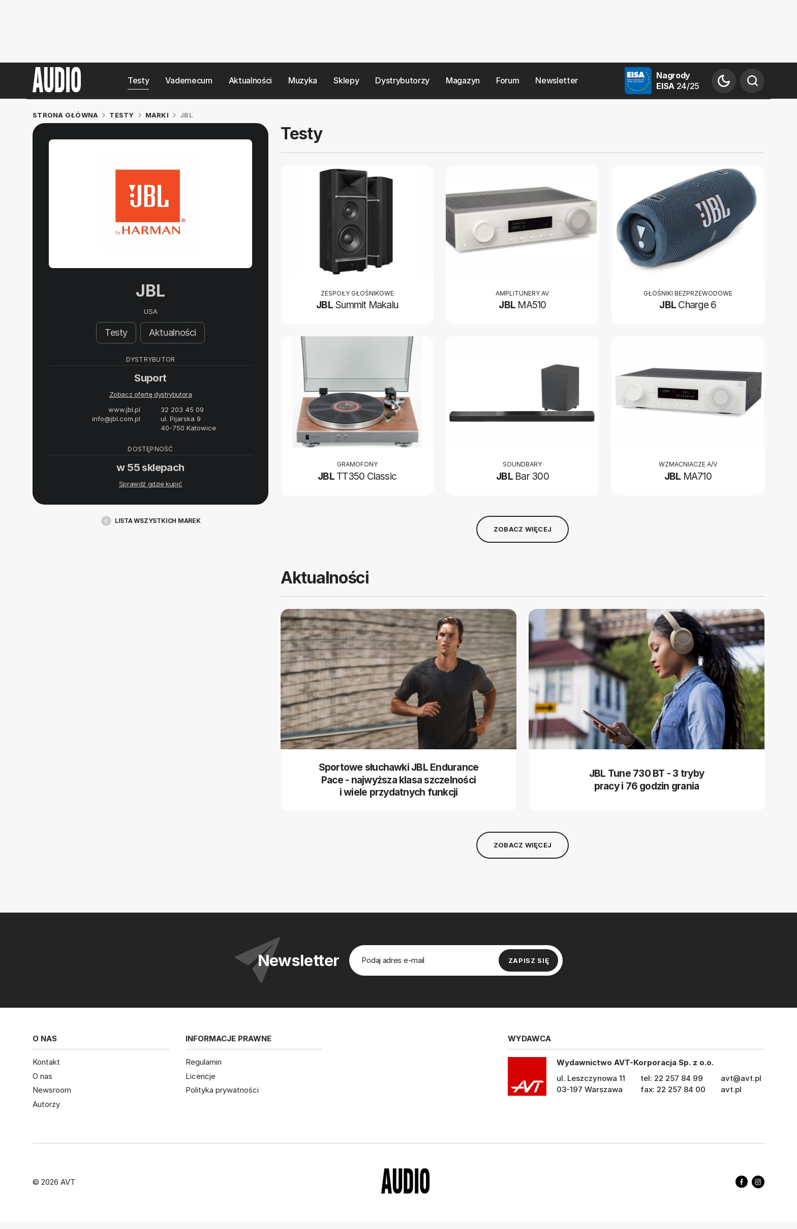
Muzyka (302, 80)
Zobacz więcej (522, 529)
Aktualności (250, 80)
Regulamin (204, 1062)
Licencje (201, 1076)
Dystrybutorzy (402, 80)
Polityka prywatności (222, 1090)
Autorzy (46, 1104)
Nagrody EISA (677, 80)
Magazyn (463, 80)
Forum (507, 80)
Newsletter (556, 80)
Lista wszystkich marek (150, 521)
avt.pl (731, 1089)
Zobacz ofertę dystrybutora (150, 395)
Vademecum (188, 80)
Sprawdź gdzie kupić (150, 484)
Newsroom (52, 1090)
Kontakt (46, 1062)
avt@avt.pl (741, 1078)
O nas (42, 1076)
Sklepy (346, 80)
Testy (138, 80)
